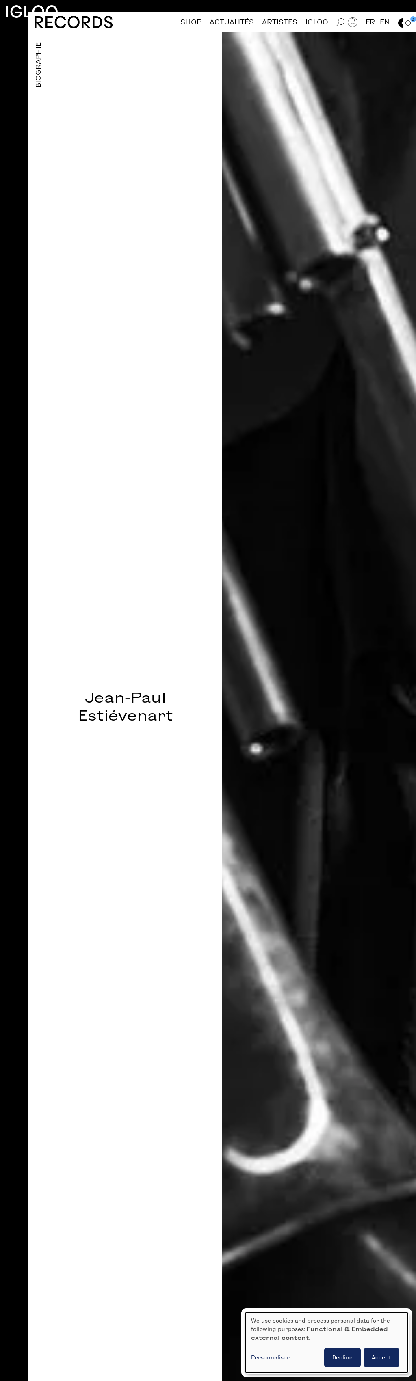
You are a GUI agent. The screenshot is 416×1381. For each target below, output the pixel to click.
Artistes (279, 22)
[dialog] (326, 1342)
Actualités (232, 22)
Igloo (31, 11)
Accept (381, 1357)
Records (73, 22)
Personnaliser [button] (270, 1357)
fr (370, 22)
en (385, 22)
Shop (191, 22)
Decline (342, 1357)
